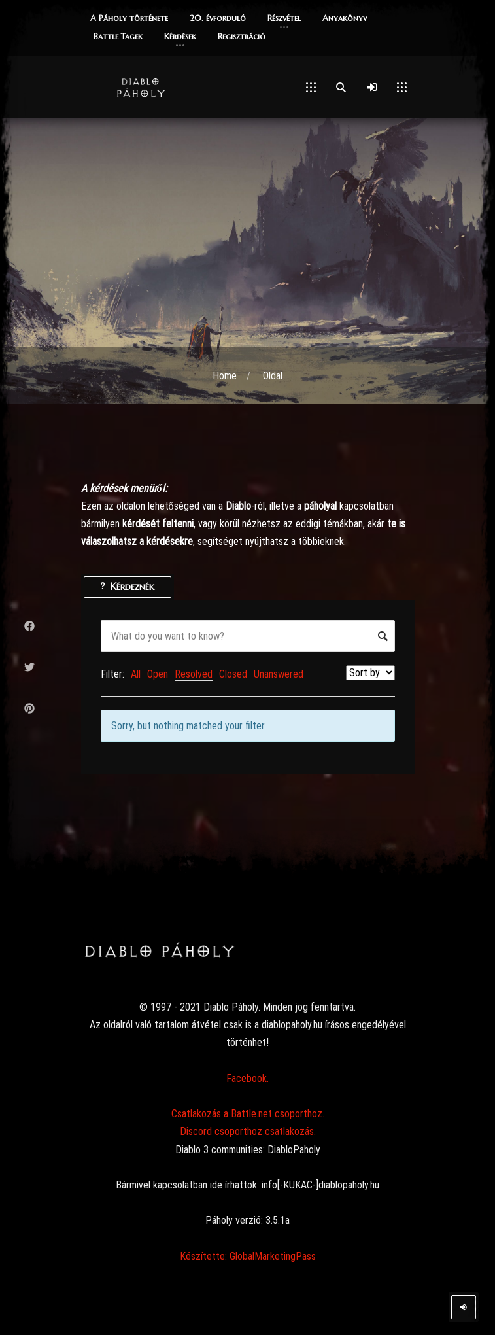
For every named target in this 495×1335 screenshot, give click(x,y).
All (136, 674)
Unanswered (278, 674)
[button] (129, 19)
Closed (233, 674)
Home (225, 376)
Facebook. (247, 1078)
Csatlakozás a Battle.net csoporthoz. (247, 1113)
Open (157, 674)
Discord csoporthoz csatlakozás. (248, 1131)
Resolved (194, 674)
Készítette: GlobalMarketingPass (248, 1256)
